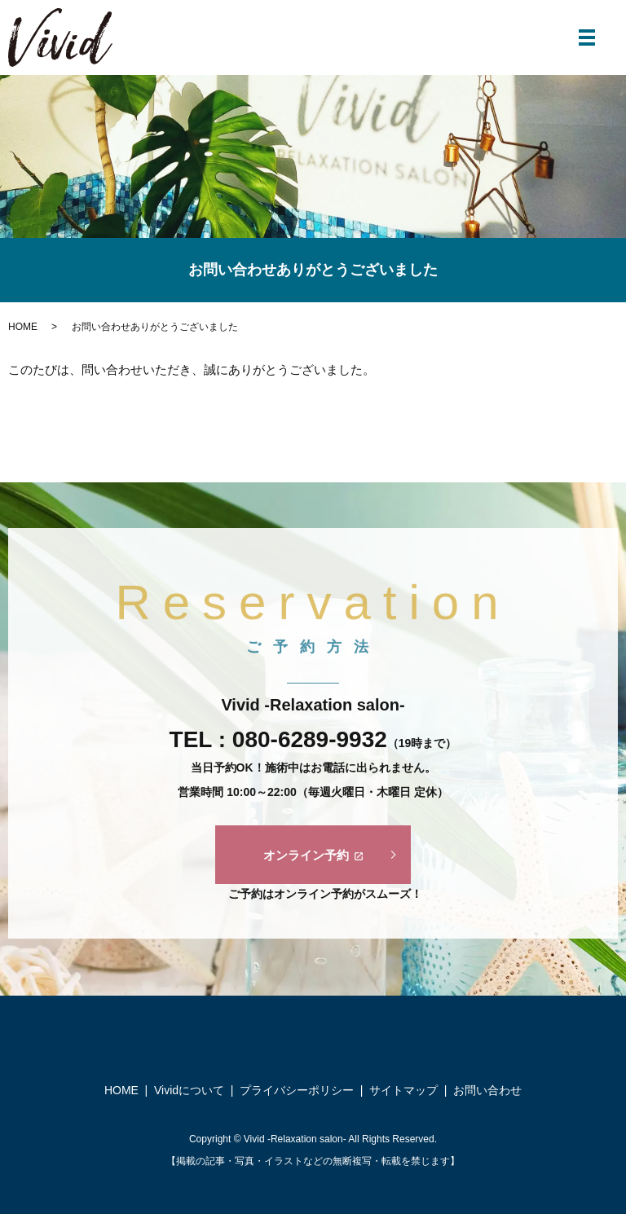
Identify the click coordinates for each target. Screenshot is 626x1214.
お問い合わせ (487, 1090)
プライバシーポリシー (297, 1090)
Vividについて (189, 1090)
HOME (22, 326)
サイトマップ (403, 1090)
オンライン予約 (313, 855)
